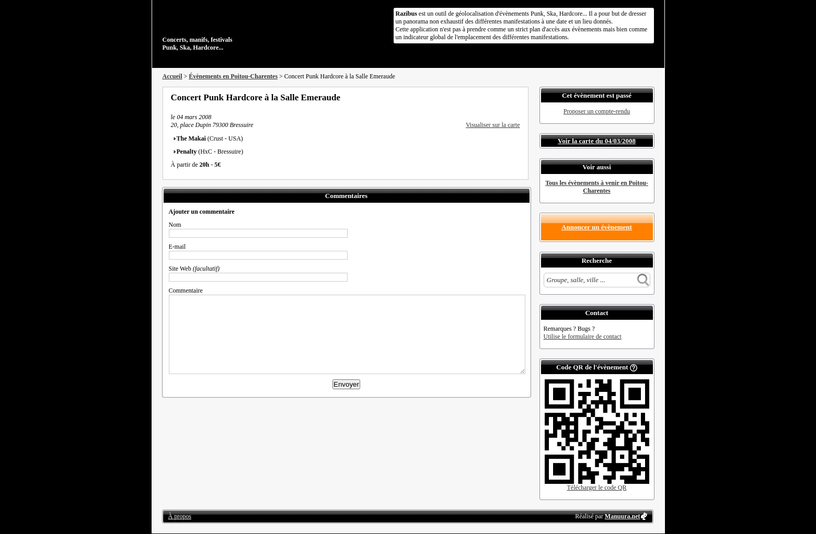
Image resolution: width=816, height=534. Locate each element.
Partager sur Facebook (474, 97)
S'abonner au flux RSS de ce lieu (516, 97)
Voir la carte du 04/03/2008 (597, 141)
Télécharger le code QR (596, 487)
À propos (179, 516)
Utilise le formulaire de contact (583, 336)
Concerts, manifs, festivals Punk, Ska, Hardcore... (230, 28)
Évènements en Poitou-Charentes (233, 76)
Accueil (172, 76)
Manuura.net (622, 516)
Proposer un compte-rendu (597, 111)
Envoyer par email (502, 97)
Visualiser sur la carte (493, 125)
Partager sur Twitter (488, 97)
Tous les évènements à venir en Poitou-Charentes (596, 186)
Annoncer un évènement (596, 227)
